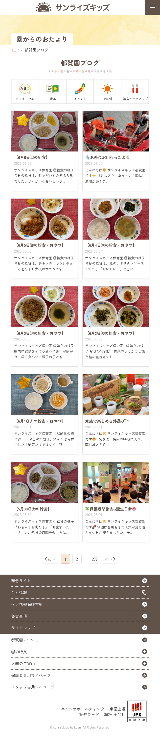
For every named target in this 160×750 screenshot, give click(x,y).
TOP (15, 50)
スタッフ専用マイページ (33, 687)
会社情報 (19, 592)
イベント (80, 91)
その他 (107, 91)
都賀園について (25, 640)
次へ (108, 559)
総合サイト (21, 580)
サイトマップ (23, 628)
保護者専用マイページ (31, 675)
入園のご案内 (23, 663)
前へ (51, 559)
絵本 (52, 91)
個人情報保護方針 (27, 604)
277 (94, 559)
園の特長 (19, 652)
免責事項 (19, 616)
